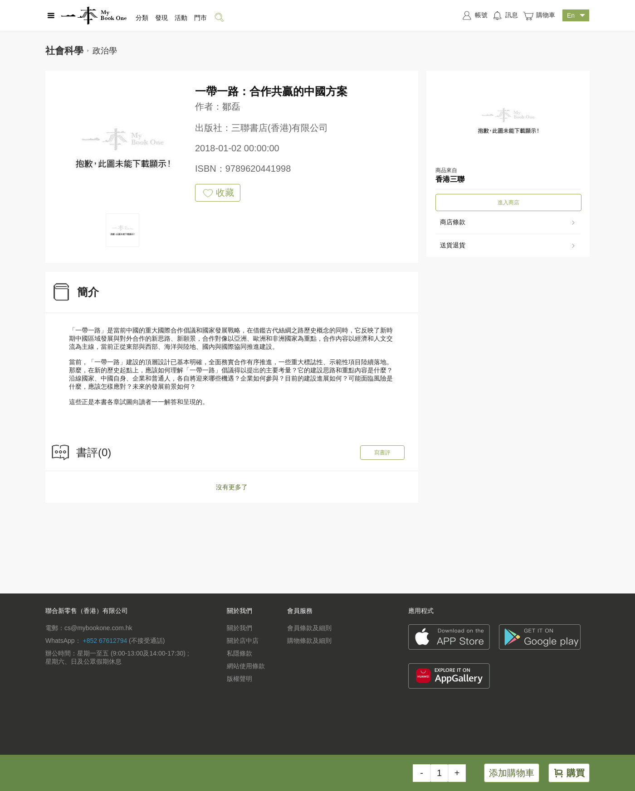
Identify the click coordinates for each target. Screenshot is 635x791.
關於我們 (239, 628)
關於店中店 (243, 640)
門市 (200, 17)
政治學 (105, 50)
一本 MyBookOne (94, 15)
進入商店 (508, 202)
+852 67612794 (105, 640)
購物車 (539, 15)
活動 (181, 17)
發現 (161, 17)
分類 (142, 17)
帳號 (474, 15)
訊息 (505, 15)
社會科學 (64, 50)
